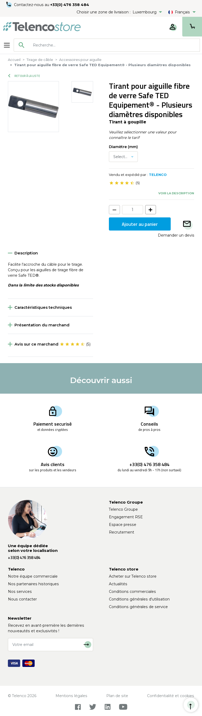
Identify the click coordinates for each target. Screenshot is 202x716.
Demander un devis (176, 235)
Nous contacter (22, 599)
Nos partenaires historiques (33, 584)
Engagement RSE (126, 517)
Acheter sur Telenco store (132, 576)
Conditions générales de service (138, 606)
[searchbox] (114, 45)
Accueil (14, 60)
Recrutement (121, 532)
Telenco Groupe (123, 509)
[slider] (122, 183)
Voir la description (176, 193)
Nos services (20, 591)
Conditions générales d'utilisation (139, 599)
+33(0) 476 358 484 (69, 4)
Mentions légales (71, 695)
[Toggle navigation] (7, 45)
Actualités (118, 584)
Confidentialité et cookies (170, 695)
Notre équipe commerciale (33, 576)
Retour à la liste (24, 76)
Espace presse (122, 524)
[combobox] (107, 45)
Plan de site (117, 695)
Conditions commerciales (132, 591)
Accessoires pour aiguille (80, 60)
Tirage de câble (40, 60)
